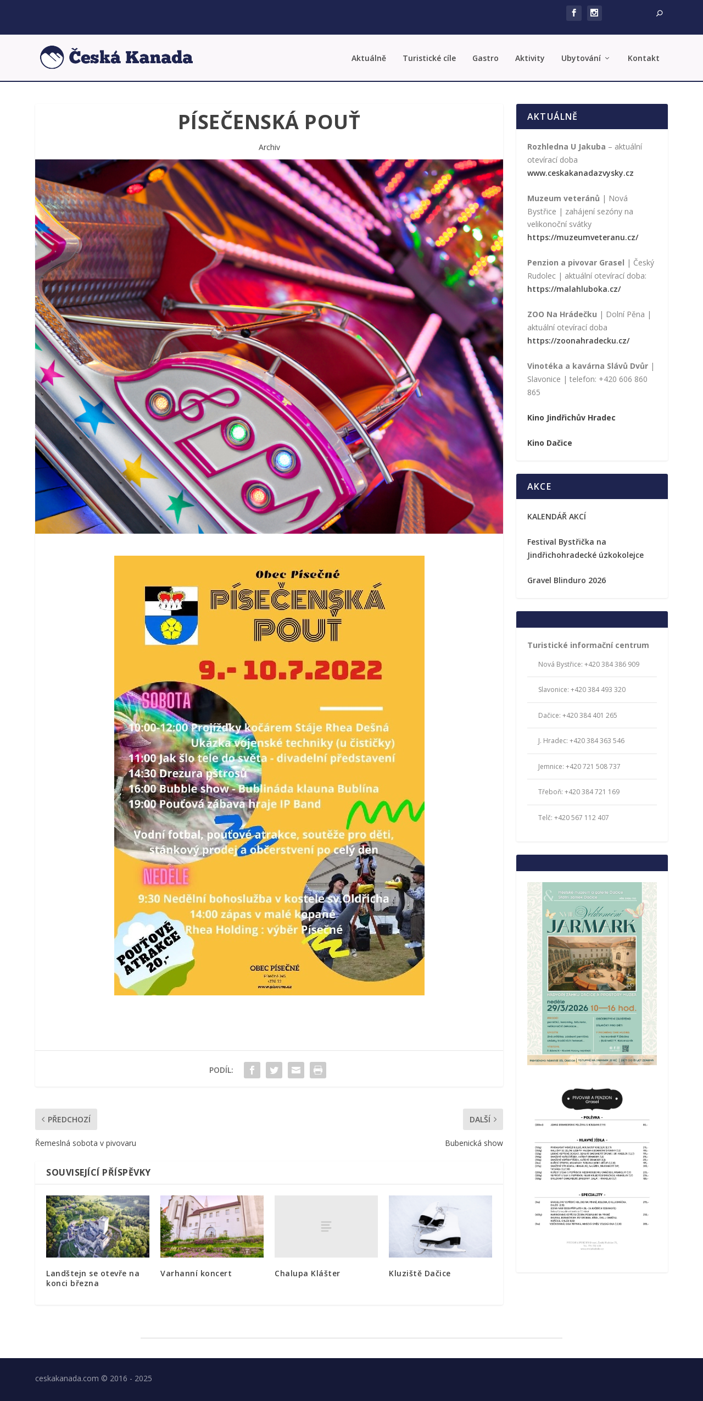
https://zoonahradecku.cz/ (578, 338)
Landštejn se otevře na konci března (93, 1275)
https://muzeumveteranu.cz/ (582, 235)
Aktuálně (369, 56)
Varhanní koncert (196, 1270)
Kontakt (644, 56)
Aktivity (530, 56)
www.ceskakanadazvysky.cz (580, 170)
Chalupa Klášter (308, 1270)
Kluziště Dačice (420, 1270)
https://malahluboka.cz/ (574, 286)
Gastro (485, 56)
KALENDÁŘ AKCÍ (556, 513)
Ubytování (581, 56)
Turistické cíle (429, 56)
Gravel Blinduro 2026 (566, 577)
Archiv (269, 144)
